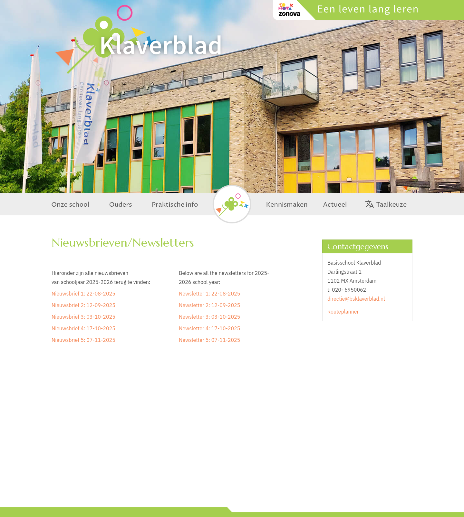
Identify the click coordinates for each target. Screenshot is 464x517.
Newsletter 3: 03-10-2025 (209, 317)
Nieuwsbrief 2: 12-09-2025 (83, 305)
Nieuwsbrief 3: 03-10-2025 (83, 317)
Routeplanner (343, 311)
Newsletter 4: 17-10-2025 (209, 328)
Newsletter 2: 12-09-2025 (209, 305)
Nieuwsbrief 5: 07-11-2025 (83, 340)
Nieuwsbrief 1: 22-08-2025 (83, 293)
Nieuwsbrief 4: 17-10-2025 (83, 328)
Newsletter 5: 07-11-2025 (209, 340)
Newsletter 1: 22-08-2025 (209, 293)
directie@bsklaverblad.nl (356, 299)
